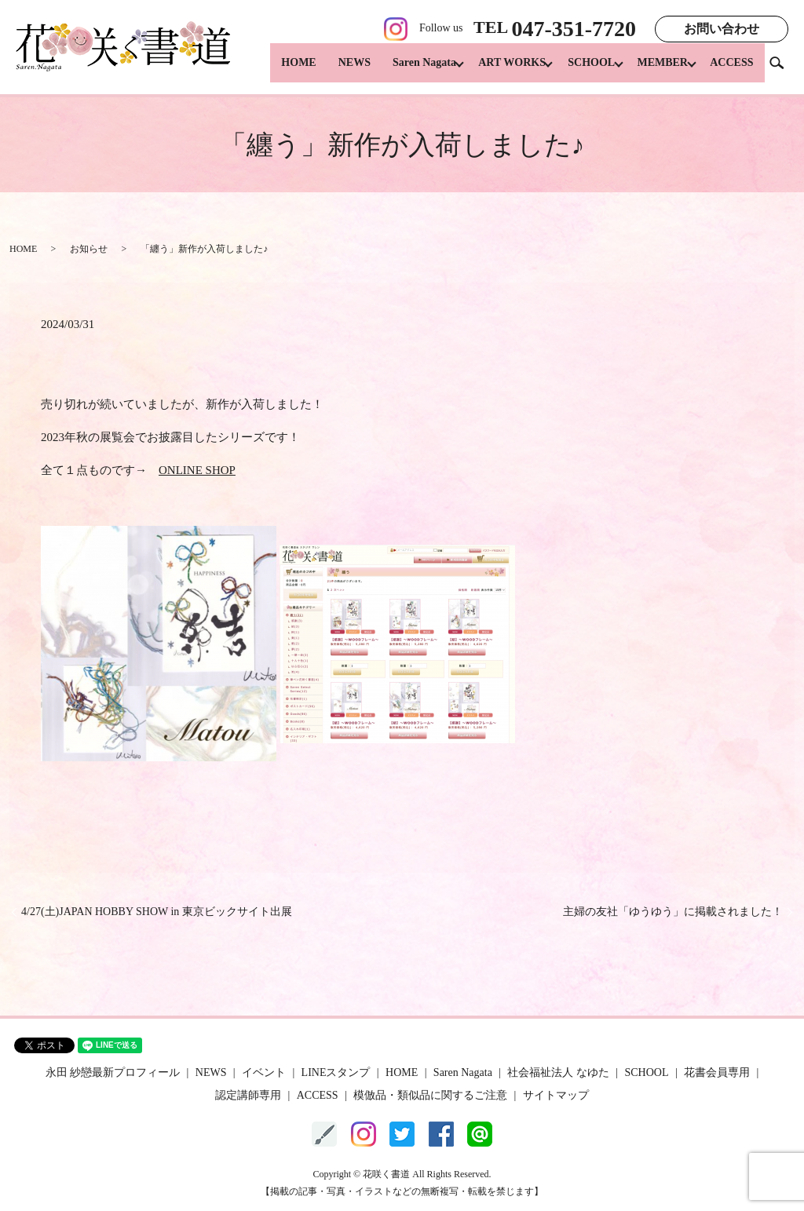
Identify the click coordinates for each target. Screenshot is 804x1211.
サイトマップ (556, 1095)
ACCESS (731, 71)
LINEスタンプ (336, 1072)
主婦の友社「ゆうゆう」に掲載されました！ (673, 911)
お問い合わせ (721, 28)
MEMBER (657, 71)
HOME (277, 71)
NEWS (333, 71)
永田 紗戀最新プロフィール (113, 1072)
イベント (264, 1072)
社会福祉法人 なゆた (558, 1072)
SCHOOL (581, 71)
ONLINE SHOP (197, 470)
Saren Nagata (403, 71)
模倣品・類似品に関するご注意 (430, 1095)
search (782, 70)
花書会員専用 (717, 1072)
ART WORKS (496, 71)
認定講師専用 (248, 1095)
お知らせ (89, 248)
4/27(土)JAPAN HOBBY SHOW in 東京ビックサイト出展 (156, 911)
